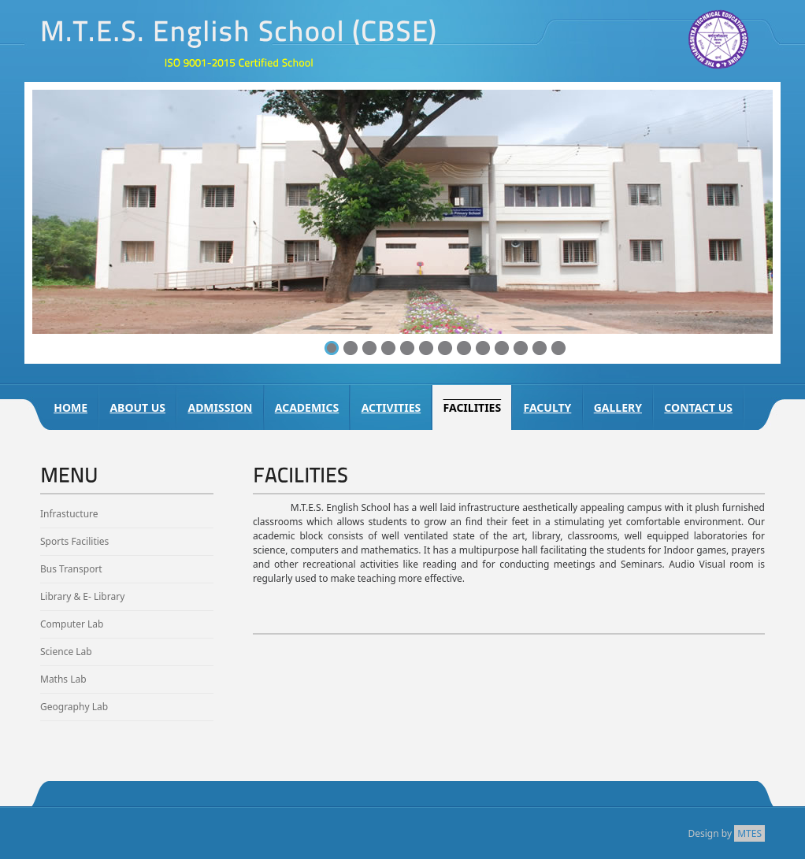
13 (558, 348)
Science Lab (66, 651)
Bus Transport (71, 569)
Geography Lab (74, 706)
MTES (749, 833)
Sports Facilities (74, 541)
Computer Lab (71, 624)
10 (502, 348)
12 (539, 348)
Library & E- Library (82, 596)
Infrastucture (69, 513)
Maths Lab (63, 679)
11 (521, 348)
